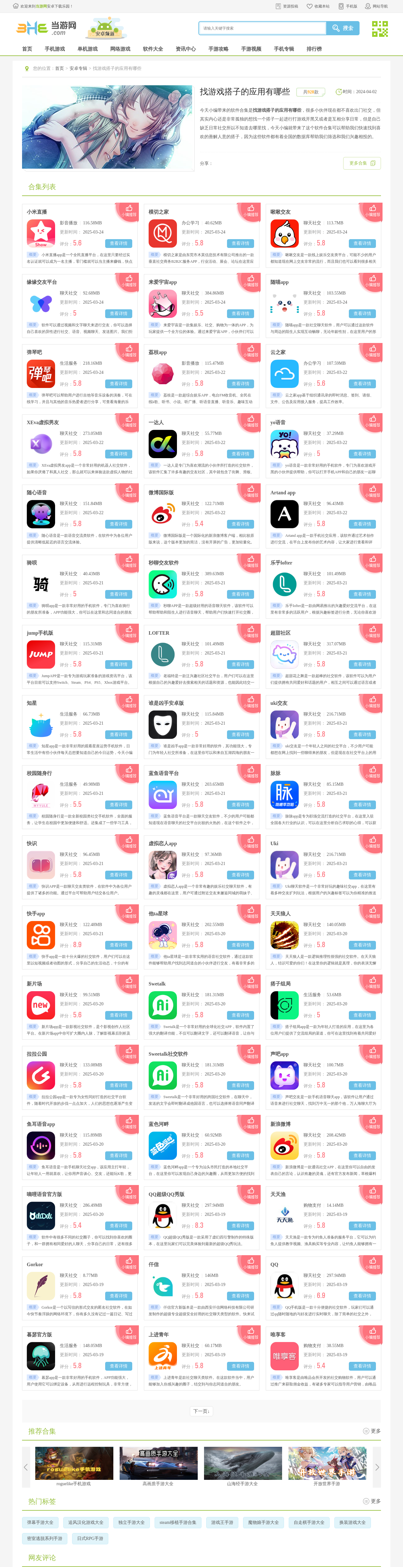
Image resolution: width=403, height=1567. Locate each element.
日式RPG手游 (90, 1538)
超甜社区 (280, 633)
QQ (274, 1264)
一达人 (156, 422)
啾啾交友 (280, 212)
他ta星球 (158, 913)
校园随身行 (39, 773)
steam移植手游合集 (178, 1522)
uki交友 (278, 703)
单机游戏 (87, 49)
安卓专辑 (78, 68)
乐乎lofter (281, 562)
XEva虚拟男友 (43, 422)
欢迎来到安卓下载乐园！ (46, 6)
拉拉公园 (37, 1054)
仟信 (154, 1264)
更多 (376, 1431)
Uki (274, 843)
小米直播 (37, 212)
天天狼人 (280, 913)
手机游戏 (55, 49)
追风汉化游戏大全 (86, 1522)
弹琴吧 (34, 352)
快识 (32, 843)
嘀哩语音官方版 (44, 1194)
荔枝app (158, 352)
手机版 (351, 6)
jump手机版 (40, 633)
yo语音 (278, 422)
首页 (27, 49)
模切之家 (159, 212)
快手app (36, 913)
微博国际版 (161, 492)
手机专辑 (284, 49)
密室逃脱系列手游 (44, 1538)
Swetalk (157, 983)
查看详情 (119, 243)
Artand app (283, 492)
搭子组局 (280, 983)
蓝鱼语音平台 (164, 773)
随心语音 (37, 492)
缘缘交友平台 (42, 282)
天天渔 (278, 1194)
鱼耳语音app (41, 1124)
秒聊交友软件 (164, 562)
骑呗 (32, 562)
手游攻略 (218, 49)
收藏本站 (322, 6)
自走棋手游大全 (309, 1522)
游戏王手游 (222, 1522)
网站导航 (380, 6)
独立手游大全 (131, 1522)
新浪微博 (280, 1124)
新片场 (34, 983)
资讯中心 (186, 49)
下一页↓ (201, 1411)
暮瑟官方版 (39, 1334)
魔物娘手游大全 (263, 1522)
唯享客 (278, 1334)
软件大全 (153, 49)
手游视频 (251, 49)
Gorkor (35, 1264)
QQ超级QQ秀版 (166, 1194)
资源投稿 (290, 6)
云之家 (278, 352)
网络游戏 (120, 49)
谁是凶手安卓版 (166, 703)
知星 (32, 703)
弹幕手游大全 (40, 1522)
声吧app (279, 1054)
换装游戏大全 (352, 1522)
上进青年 (159, 1334)
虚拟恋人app (163, 843)
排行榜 (314, 49)
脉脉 (275, 773)
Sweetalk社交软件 (168, 1054)
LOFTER (159, 633)
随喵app (279, 282)
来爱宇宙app (163, 282)
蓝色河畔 (159, 1124)
